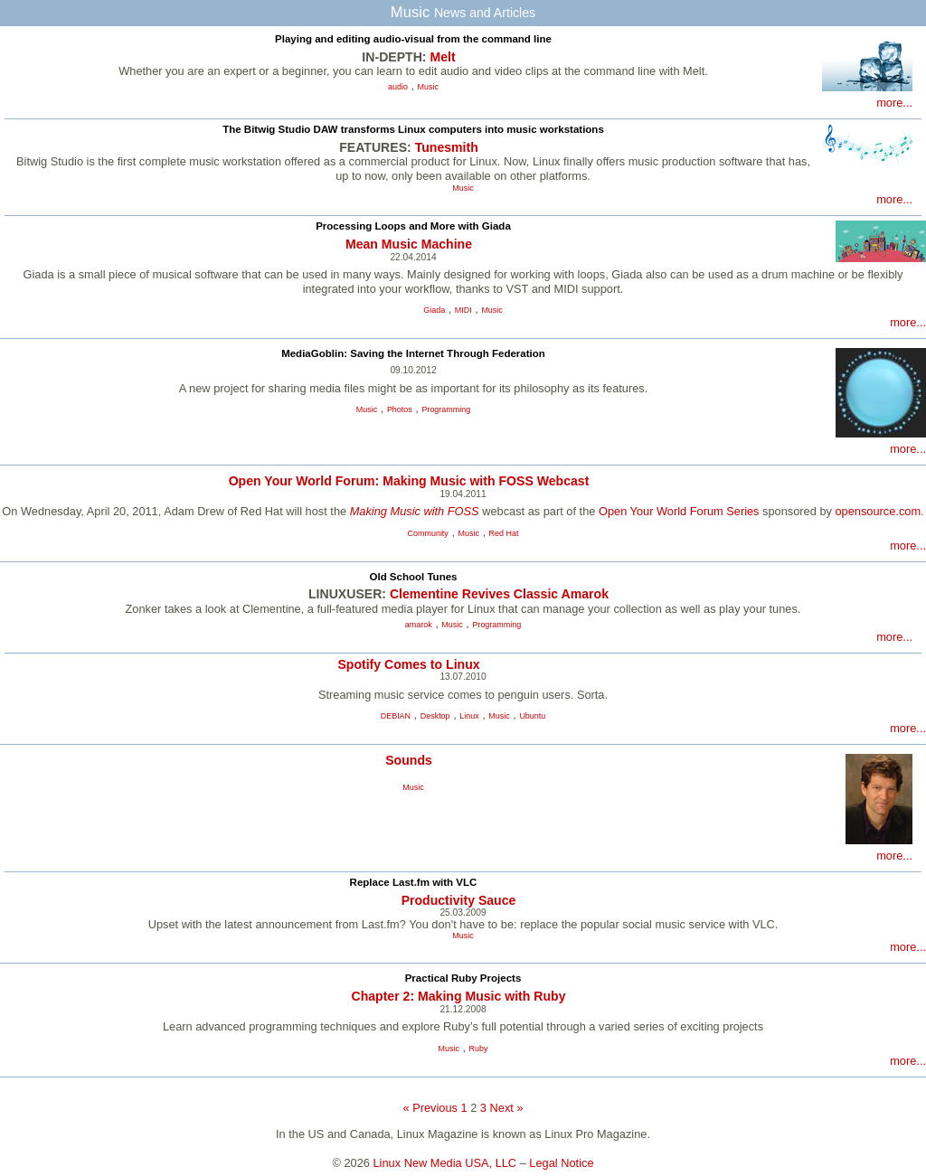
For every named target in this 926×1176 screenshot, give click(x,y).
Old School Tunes (413, 576)
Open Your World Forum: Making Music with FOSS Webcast (409, 481)
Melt (442, 57)
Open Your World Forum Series (679, 511)
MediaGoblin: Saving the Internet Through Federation (413, 353)
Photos (399, 409)
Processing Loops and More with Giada (413, 226)
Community (428, 533)
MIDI (463, 310)
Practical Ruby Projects (463, 978)
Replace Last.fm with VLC (413, 882)
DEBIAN (396, 715)
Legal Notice (561, 1163)
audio (398, 86)
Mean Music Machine (408, 244)
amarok (418, 624)
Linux (468, 715)
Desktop (435, 715)
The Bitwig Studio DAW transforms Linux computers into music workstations (413, 129)
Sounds (408, 760)
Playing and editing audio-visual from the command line (413, 38)
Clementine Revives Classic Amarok (499, 594)
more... (894, 102)
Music (428, 86)
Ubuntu (532, 715)
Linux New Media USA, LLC (445, 1163)
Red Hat (504, 533)
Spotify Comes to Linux (408, 664)
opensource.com (878, 511)
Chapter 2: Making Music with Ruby (458, 996)
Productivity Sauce (459, 900)
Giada (434, 310)
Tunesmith (446, 147)
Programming (445, 409)
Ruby (478, 1048)
